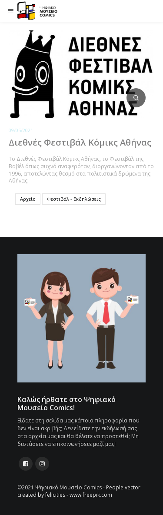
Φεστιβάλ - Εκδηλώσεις (74, 199)
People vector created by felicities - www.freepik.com (78, 491)
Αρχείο (28, 199)
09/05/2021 (21, 130)
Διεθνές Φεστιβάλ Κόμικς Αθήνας (80, 142)
